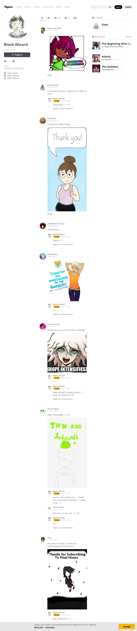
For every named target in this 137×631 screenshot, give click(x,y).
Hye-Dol (107, 59)
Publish (128, 7)
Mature (59, 7)
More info (38, 627)
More (68, 7)
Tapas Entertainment (113, 46)
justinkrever (52, 85)
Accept (126, 626)
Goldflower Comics (56, 224)
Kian (49, 537)
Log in (118, 7)
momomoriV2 (53, 324)
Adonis (106, 56)
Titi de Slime (53, 409)
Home (19, 7)
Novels (37, 7)
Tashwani (51, 118)
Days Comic (12, 73)
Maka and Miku (54, 28)
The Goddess (110, 66)
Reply (49, 75)
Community (48, 7)
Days (105, 24)
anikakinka (52, 254)
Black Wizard (13, 76)
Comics (27, 7)
